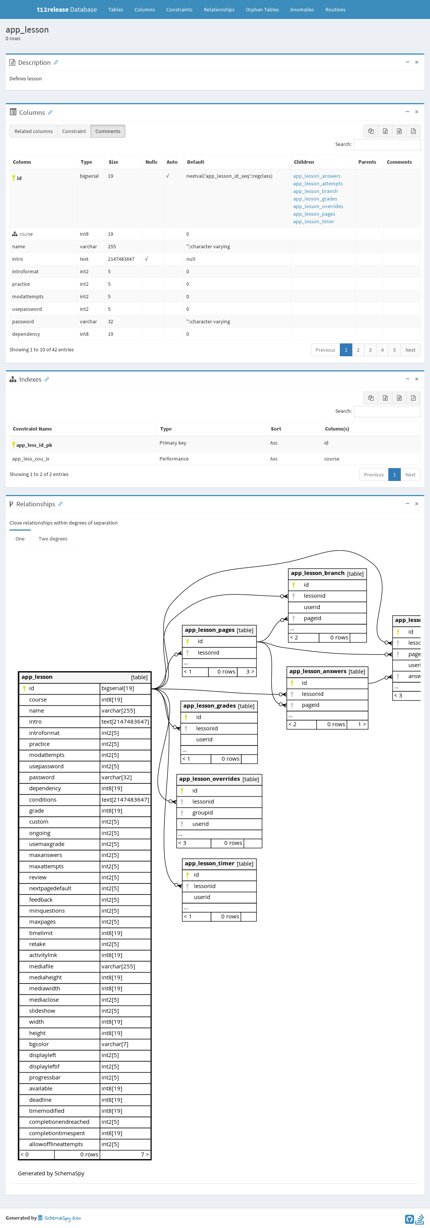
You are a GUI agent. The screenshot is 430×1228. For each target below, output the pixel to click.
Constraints (179, 9)
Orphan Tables (262, 9)
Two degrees (53, 538)
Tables (118, 9)
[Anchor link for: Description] (54, 61)
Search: (378, 144)
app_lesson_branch (315, 191)
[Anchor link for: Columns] (48, 111)
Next (410, 349)
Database (67, 9)
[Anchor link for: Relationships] (58, 503)
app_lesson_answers (317, 175)
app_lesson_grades (315, 198)
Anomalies (302, 9)
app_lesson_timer (313, 221)
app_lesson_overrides (318, 206)
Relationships (219, 9)
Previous (325, 349)
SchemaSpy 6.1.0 (59, 1218)
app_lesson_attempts (318, 183)
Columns (144, 9)
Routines (335, 9)
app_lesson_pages (314, 213)
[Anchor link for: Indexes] (45, 378)
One (20, 538)
